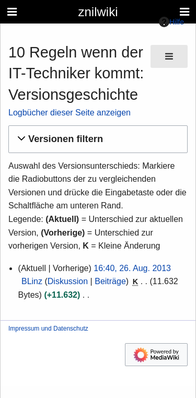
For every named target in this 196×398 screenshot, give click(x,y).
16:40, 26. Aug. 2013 (132, 268)
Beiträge (110, 281)
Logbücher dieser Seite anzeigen (69, 112)
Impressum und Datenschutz (48, 328)
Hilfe (171, 22)
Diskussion (68, 281)
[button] (96, 139)
